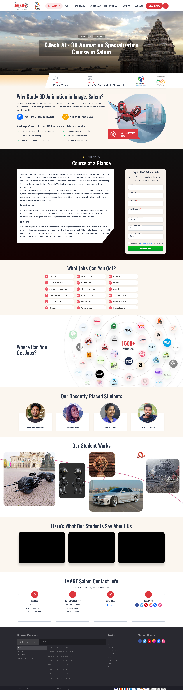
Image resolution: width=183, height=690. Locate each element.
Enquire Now (154, 6)
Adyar (59, 647)
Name (132, 185)
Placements (79, 6)
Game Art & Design (24, 655)
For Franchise (110, 6)
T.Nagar (60, 665)
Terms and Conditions (146, 243)
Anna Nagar (61, 656)
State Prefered (135, 225)
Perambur (60, 660)
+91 (130, 195)
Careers (110, 657)
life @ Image (126, 6)
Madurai (60, 678)
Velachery (61, 674)
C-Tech (45, 642)
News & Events (113, 651)
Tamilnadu (99, 36)
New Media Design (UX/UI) (26, 658)
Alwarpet (60, 652)
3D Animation (22, 648)
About (68, 6)
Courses (56, 6)
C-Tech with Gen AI (28, 642)
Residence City (135, 209)
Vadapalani (61, 669)
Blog (109, 664)
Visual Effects (22, 651)
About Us (111, 641)
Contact (139, 6)
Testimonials (95, 6)
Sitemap (110, 667)
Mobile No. (134, 193)
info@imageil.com (110, 605)
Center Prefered (136, 234)
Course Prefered (136, 217)
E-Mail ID (133, 201)
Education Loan (113, 660)
